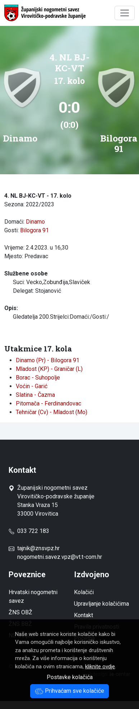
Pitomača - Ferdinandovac (48, 403)
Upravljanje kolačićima (101, 603)
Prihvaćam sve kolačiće (69, 690)
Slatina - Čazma (35, 394)
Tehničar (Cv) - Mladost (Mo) (51, 412)
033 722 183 (29, 531)
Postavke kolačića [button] (70, 677)
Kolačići (84, 592)
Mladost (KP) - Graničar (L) (49, 368)
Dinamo (35, 221)
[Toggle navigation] (125, 13)
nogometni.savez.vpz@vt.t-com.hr (59, 556)
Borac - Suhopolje (38, 377)
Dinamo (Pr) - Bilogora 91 (47, 360)
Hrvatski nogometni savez (33, 596)
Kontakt (83, 615)
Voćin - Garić (31, 386)
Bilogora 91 (34, 230)
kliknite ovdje (100, 666)
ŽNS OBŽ (20, 612)
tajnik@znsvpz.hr (38, 548)
